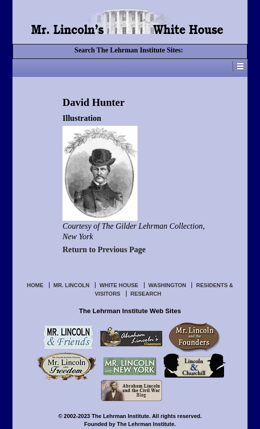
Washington (167, 285)
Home (35, 285)
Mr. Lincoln (72, 285)
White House (119, 285)
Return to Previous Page (104, 249)
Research (146, 294)
